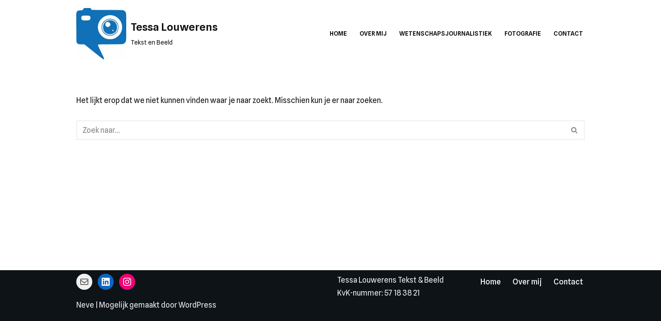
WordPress (197, 304)
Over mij (373, 33)
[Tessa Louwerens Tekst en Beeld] (147, 33)
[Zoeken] (320, 130)
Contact (568, 33)
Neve (85, 304)
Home (338, 33)
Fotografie (522, 33)
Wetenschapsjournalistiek (445, 33)
